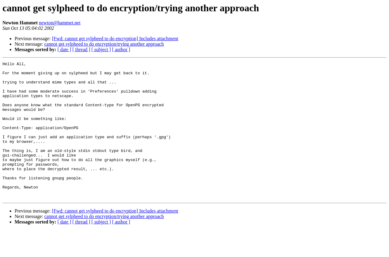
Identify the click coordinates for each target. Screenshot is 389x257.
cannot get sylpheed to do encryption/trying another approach (104, 44)
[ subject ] (101, 49)
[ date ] (64, 49)
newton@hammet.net (60, 22)
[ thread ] (81, 49)
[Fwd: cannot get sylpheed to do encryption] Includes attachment (115, 38)
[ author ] (121, 49)
